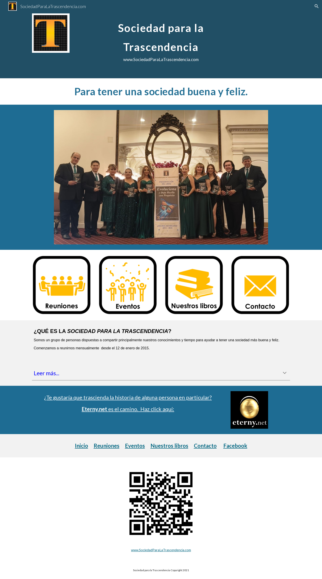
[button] (316, 6)
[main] (161, 39)
